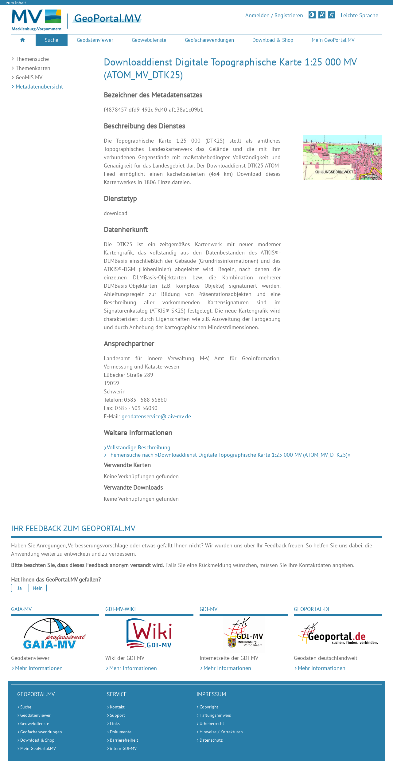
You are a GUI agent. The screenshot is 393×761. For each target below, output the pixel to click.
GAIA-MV (21, 609)
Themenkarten (33, 68)
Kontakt (117, 707)
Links (115, 723)
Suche (51, 40)
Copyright (209, 707)
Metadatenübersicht (39, 86)
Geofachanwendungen (209, 40)
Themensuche (32, 58)
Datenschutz (211, 740)
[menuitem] (23, 40)
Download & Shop (272, 40)
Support (117, 715)
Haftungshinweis (215, 715)
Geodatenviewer (95, 40)
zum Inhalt (16, 3)
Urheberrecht (212, 723)
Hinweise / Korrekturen (221, 732)
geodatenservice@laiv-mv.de (156, 416)
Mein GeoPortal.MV (333, 40)
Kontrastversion (313, 15)
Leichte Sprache (359, 15)
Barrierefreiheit (124, 740)
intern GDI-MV (123, 748)
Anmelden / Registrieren (274, 15)
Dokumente (120, 732)
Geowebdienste (149, 40)
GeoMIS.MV (29, 77)
